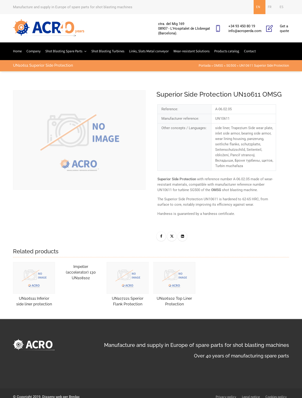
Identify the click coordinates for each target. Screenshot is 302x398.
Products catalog (226, 51)
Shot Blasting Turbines (107, 51)
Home (17, 51)
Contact (250, 51)
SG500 (231, 65)
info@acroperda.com (244, 31)
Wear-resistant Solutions (191, 51)
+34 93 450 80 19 (241, 26)
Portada (205, 65)
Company (33, 51)
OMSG (218, 65)
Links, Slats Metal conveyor (149, 51)
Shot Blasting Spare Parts (63, 51)
